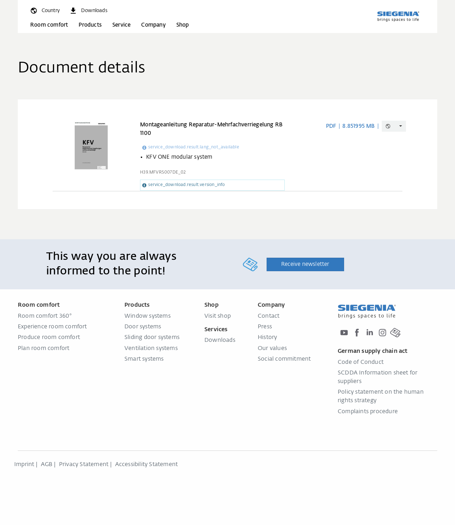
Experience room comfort (52, 327)
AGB (47, 464)
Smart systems (144, 359)
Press (265, 327)
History (267, 337)
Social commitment (284, 359)
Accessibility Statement (146, 464)
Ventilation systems (151, 348)
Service (121, 25)
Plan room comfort (43, 348)
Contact (268, 316)
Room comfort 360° (45, 316)
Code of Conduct (361, 362)
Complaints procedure (368, 412)
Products (90, 25)
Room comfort (49, 25)
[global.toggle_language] (44, 10)
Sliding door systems (152, 337)
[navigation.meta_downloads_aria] (88, 10)
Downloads (219, 340)
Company (153, 25)
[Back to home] (398, 16)
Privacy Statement (83, 464)
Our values (272, 348)
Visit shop (217, 316)
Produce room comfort (49, 337)
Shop (182, 25)
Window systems (147, 316)
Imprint (24, 464)
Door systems (142, 327)
